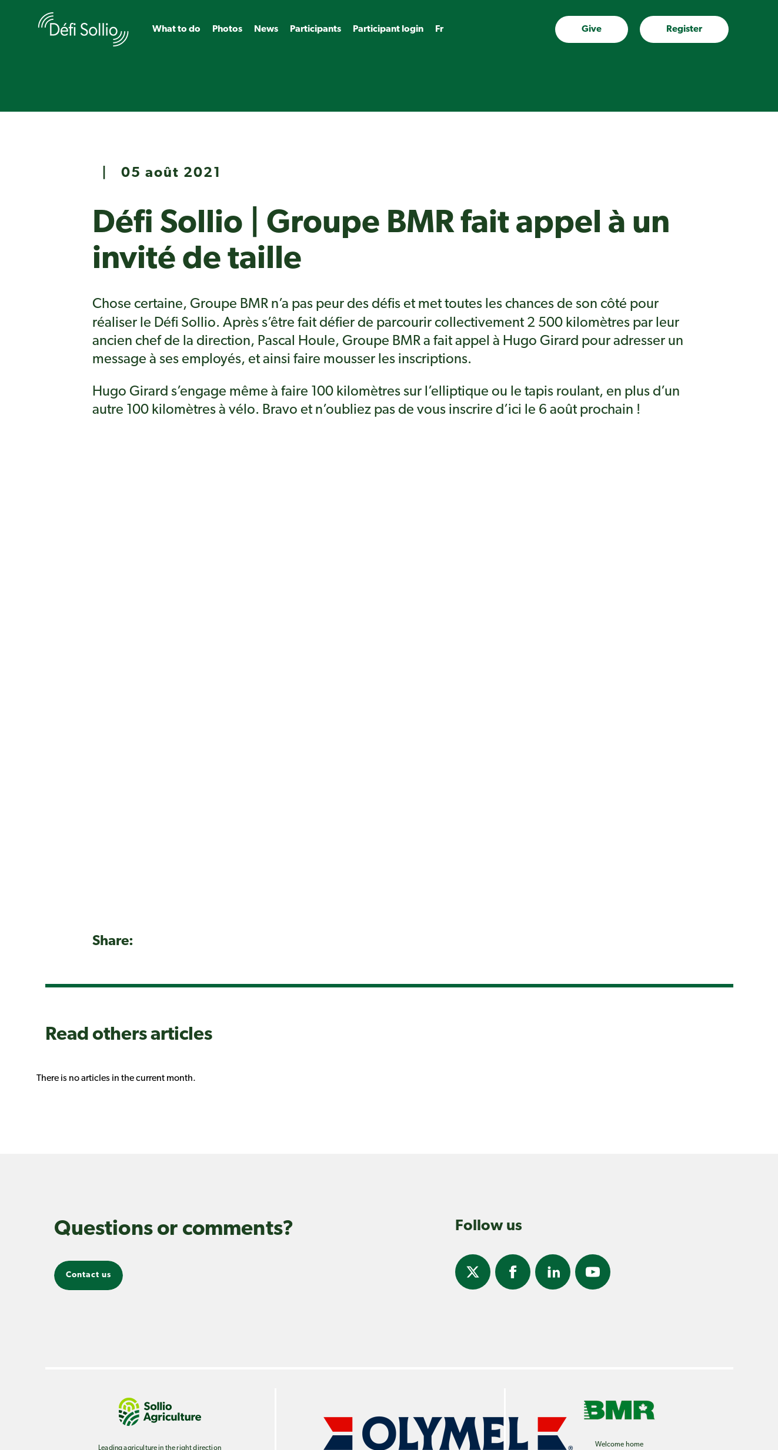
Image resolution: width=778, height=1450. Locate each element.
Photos (227, 29)
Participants (315, 29)
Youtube (592, 1272)
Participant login (388, 29)
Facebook (512, 1272)
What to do (176, 29)
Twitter (472, 1272)
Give (592, 29)
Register (684, 29)
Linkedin (552, 1272)
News (266, 29)
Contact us (88, 1275)
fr (439, 29)
